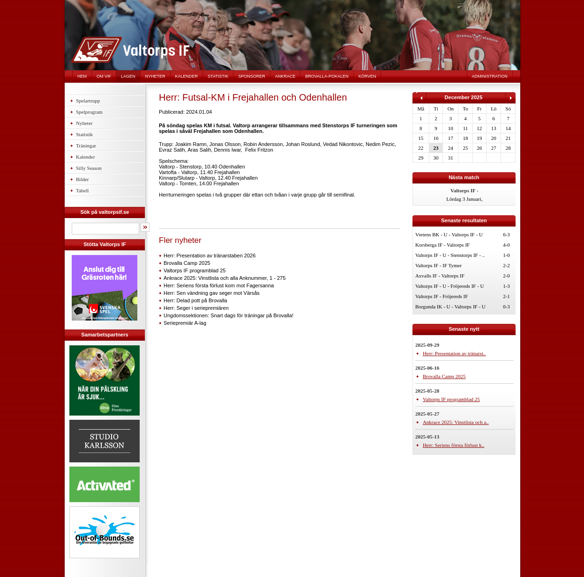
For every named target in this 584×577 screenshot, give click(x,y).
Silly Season (89, 168)
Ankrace (285, 76)
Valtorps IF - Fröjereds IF (441, 296)
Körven (367, 76)
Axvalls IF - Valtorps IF (439, 275)
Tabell (82, 190)
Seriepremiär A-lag (185, 323)
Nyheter (155, 76)
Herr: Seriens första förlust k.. (453, 445)
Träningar (86, 145)
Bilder (82, 179)
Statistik (218, 76)
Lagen (128, 76)
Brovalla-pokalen (326, 76)
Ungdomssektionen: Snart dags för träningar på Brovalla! (228, 315)
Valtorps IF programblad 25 (194, 270)
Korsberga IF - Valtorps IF (442, 245)
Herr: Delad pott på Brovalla (195, 300)
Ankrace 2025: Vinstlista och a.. (456, 422)
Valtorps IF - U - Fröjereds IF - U (449, 286)
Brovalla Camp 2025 (187, 263)
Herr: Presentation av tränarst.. (454, 353)
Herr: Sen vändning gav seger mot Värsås (212, 293)
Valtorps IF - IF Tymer (438, 265)
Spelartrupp (88, 100)
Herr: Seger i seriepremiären (196, 308)
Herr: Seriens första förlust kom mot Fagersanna (219, 285)
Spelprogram (89, 112)
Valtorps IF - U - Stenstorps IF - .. (450, 255)
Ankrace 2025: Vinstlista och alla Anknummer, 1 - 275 (224, 278)
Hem (82, 76)
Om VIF (104, 76)
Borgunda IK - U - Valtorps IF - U (450, 306)
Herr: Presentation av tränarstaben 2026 (209, 255)
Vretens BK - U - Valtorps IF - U (449, 234)
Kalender (186, 76)
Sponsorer (251, 76)
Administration (490, 76)
